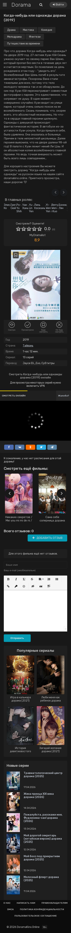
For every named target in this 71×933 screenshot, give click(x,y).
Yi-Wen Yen (48, 208)
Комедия (46, 30)
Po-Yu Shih (19, 208)
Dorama (21, 5)
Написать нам (26, 903)
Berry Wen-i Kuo (54, 208)
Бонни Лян (62, 206)
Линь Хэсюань (39, 206)
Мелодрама (14, 36)
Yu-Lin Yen (31, 208)
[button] (55, 192)
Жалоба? (63, 395)
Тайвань (28, 345)
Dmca (10, 909)
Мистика (28, 30)
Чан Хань (25, 206)
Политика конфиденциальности (42, 909)
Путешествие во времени (23, 43)
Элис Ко (7, 206)
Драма (11, 30)
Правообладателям (54, 903)
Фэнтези (35, 36)
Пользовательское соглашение (35, 915)
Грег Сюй (13, 206)
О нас (6, 903)
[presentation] (9, 493)
